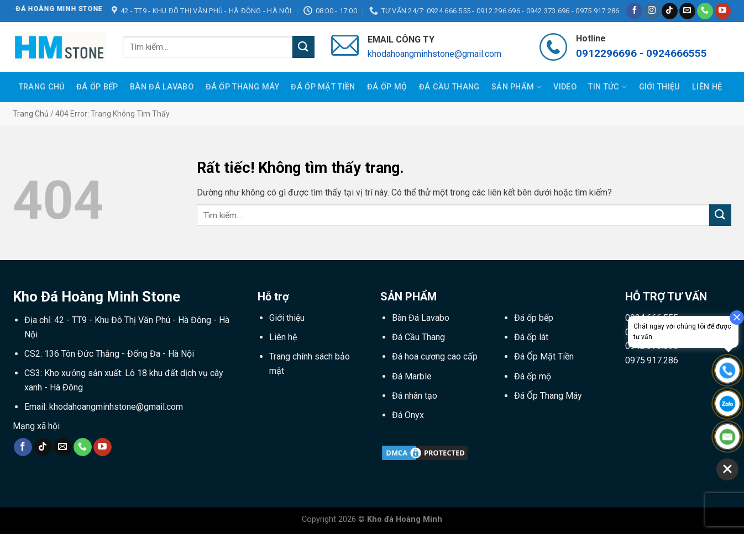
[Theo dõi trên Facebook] (634, 11)
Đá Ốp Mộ (387, 87)
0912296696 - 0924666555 (641, 53)
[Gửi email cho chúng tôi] (687, 11)
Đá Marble (412, 376)
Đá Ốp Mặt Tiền (323, 87)
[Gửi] (303, 46)
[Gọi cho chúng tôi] (705, 11)
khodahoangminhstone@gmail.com (434, 54)
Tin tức (607, 87)
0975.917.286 (651, 360)
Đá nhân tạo (414, 395)
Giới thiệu (659, 87)
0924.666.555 (651, 318)
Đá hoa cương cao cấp (435, 356)
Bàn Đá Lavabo (161, 87)
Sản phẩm (516, 87)
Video (564, 87)
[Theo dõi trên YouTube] (723, 11)
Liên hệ (707, 87)
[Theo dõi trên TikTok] (670, 11)
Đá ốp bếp (533, 318)
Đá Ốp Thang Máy (242, 87)
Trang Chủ (42, 87)
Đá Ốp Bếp (97, 87)
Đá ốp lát (531, 337)
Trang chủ (31, 113)
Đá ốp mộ (532, 376)
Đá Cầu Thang (449, 87)
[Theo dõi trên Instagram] (652, 11)
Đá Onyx (408, 415)
